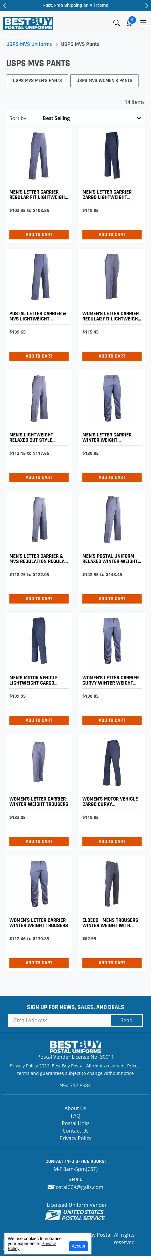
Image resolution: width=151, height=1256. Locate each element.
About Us (75, 1108)
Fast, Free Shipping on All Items (75, 5)
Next (146, 5)
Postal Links (76, 1123)
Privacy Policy (75, 1138)
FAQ (75, 1115)
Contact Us (76, 1130)
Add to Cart (39, 234)
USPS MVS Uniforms (29, 44)
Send (127, 1020)
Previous (5, 5)
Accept (78, 1246)
